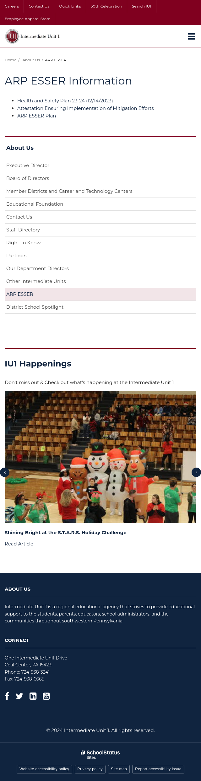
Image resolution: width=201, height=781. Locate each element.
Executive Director (27, 165)
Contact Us (39, 6)
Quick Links (70, 6)
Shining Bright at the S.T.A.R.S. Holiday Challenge (66, 532)
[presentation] (4, 472)
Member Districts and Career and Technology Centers (69, 191)
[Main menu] (191, 36)
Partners (16, 255)
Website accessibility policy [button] (44, 769)
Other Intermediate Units (36, 281)
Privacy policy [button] (90, 769)
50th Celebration (106, 6)
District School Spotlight (34, 307)
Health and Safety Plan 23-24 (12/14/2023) (65, 101)
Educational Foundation (44, 205)
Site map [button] (119, 769)
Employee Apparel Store (27, 18)
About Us (31, 59)
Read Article (19, 544)
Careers (12, 6)
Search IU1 (141, 6)
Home (10, 59)
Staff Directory (23, 230)
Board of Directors (27, 178)
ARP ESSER (19, 294)
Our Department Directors (37, 268)
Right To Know (23, 243)
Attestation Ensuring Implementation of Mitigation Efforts (85, 108)
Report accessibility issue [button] (158, 769)
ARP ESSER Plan (36, 116)
